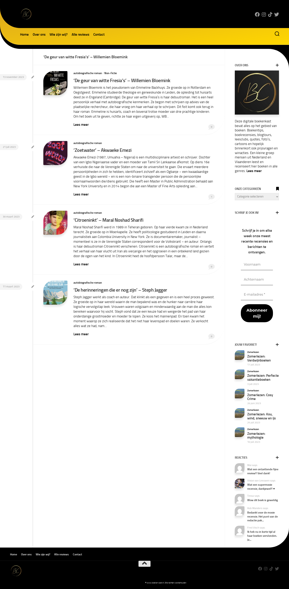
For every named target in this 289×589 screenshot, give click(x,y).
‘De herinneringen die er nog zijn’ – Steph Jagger (120, 290)
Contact (99, 34)
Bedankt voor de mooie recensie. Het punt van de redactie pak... (262, 516)
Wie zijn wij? (59, 34)
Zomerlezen (253, 352)
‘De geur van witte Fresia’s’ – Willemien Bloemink (121, 80)
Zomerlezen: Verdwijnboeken (259, 358)
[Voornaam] (257, 264)
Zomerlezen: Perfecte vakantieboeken (263, 378)
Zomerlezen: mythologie (256, 436)
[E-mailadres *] (257, 294)
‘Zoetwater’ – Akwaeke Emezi (102, 150)
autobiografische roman (87, 73)
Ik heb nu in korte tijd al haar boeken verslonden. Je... (262, 535)
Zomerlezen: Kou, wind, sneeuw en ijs (261, 416)
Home (24, 34)
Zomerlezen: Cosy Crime (260, 397)
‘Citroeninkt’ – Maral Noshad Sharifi (108, 220)
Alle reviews (80, 34)
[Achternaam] (257, 279)
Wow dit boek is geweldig (262, 500)
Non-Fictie (110, 73)
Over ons (39, 34)
